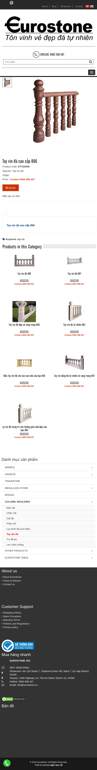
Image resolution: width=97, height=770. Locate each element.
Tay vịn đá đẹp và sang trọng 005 (24, 324)
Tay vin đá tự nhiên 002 (74, 324)
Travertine (12, 481)
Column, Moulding (17, 501)
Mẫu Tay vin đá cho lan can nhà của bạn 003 (24, 375)
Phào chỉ (11, 523)
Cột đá (10, 518)
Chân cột (11, 513)
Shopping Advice (11, 612)
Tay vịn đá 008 (24, 273)
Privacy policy (10, 627)
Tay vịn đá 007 (74, 273)
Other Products (16, 550)
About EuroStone (12, 577)
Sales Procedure (11, 616)
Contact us (8, 584)
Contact (79, 6)
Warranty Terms (11, 619)
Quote (11, 187)
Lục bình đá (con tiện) (18, 528)
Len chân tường (15, 544)
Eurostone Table (16, 557)
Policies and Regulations (16, 623)
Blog (54, 6)
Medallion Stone (16, 488)
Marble (10, 467)
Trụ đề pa (11, 539)
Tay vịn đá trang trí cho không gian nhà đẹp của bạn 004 (24, 428)
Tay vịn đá (12, 534)
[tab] (5, 215)
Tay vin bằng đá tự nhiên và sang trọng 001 (74, 375)
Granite (10, 474)
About (45, 6)
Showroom (65, 6)
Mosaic (9, 494)
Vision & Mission (11, 580)
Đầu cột (10, 507)
